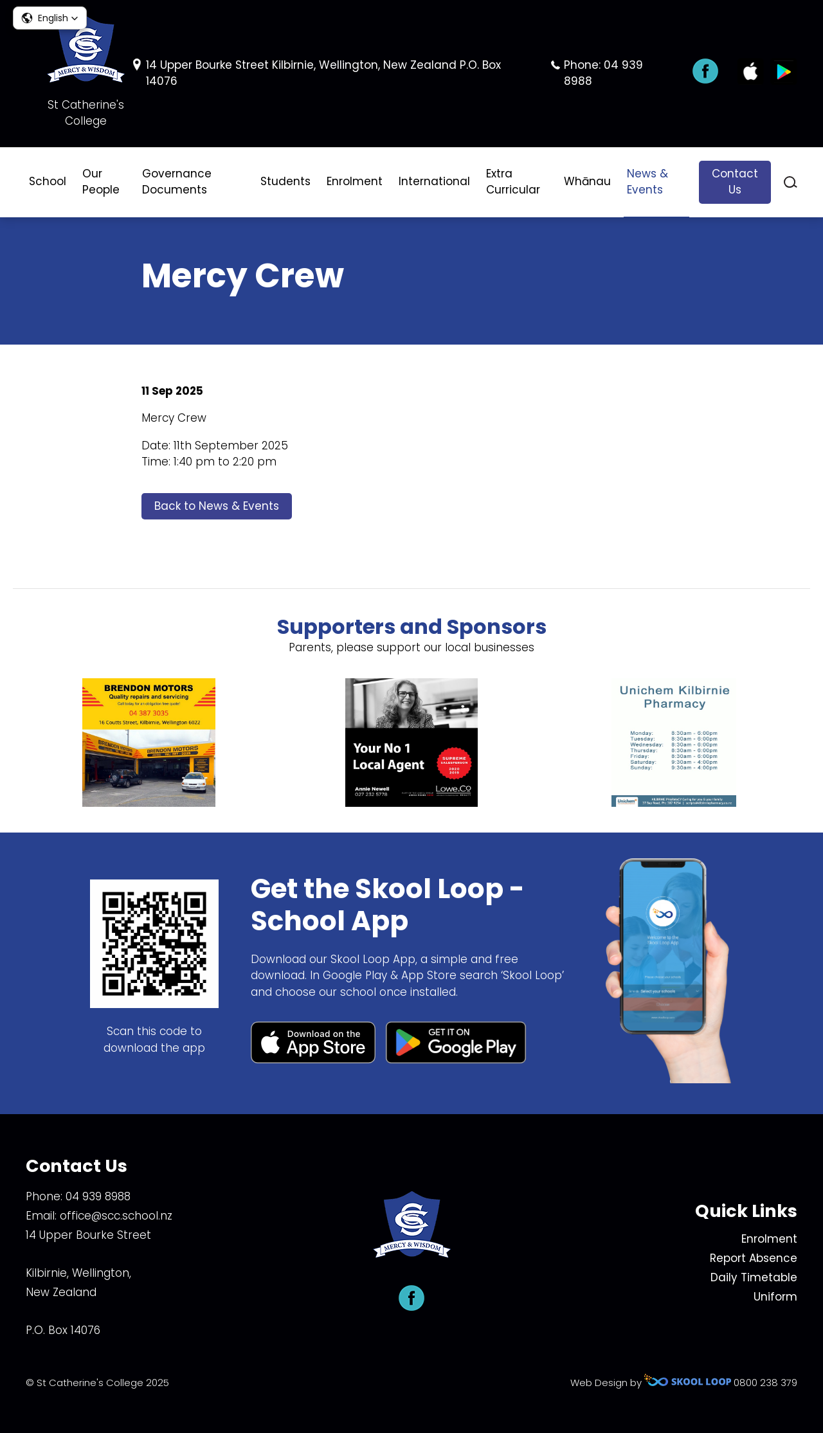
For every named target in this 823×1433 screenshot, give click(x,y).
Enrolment (355, 181)
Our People (101, 182)
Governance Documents (177, 182)
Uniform (775, 1296)
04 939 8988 (98, 1196)
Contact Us (735, 182)
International (434, 181)
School (47, 181)
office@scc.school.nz (116, 1215)
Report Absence (753, 1258)
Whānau (587, 181)
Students (285, 181)
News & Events (647, 182)
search (790, 182)
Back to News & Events (216, 506)
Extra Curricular (513, 182)
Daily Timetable (753, 1277)
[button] (49, 18)
